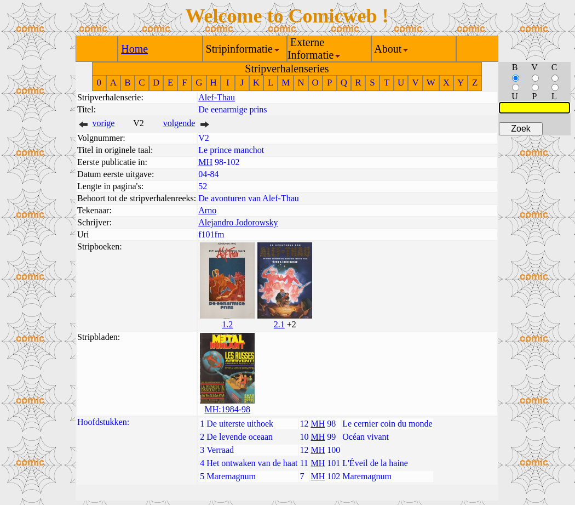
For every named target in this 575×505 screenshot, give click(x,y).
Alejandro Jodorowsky (238, 222)
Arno (207, 210)
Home (134, 49)
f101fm (211, 234)
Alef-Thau (216, 97)
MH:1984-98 (227, 409)
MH (205, 162)
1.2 (227, 324)
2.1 (279, 324)
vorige (104, 123)
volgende (179, 123)
